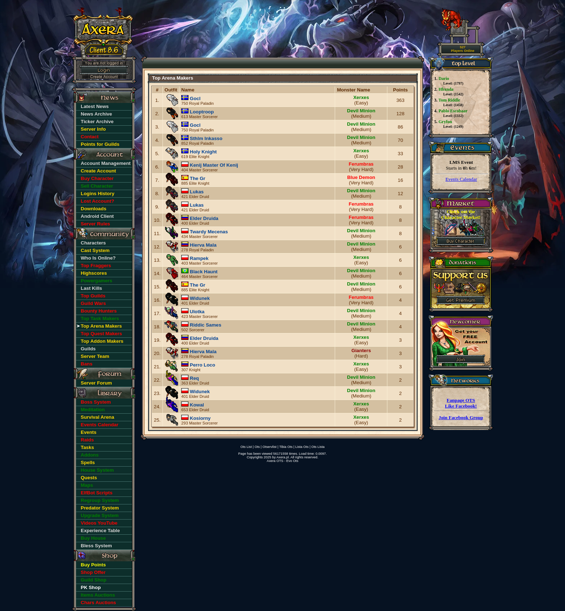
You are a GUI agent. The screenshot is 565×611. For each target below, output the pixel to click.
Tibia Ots (286, 447)
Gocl (195, 98)
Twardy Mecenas (209, 231)
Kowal (197, 405)
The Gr (197, 178)
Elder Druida (204, 218)
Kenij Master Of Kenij (214, 165)
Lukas (197, 191)
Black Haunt (204, 271)
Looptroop (202, 111)
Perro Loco (202, 365)
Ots (257, 447)
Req (194, 378)
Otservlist (270, 447)
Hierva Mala (203, 245)
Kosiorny (200, 418)
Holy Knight (203, 151)
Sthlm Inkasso (206, 138)
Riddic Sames (205, 325)
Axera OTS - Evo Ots (282, 461)
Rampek (199, 258)
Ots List (246, 447)
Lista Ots (302, 447)
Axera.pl (282, 457)
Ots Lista (318, 447)
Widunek (200, 298)
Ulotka (197, 311)
